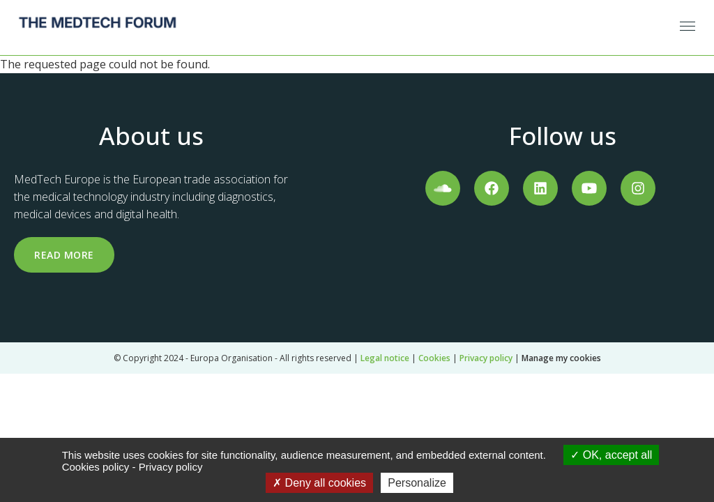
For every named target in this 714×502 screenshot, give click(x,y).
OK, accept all (611, 455)
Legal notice (384, 358)
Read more (64, 254)
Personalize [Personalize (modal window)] (417, 483)
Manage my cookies (561, 358)
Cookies (434, 358)
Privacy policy (485, 358)
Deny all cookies (319, 483)
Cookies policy (96, 467)
